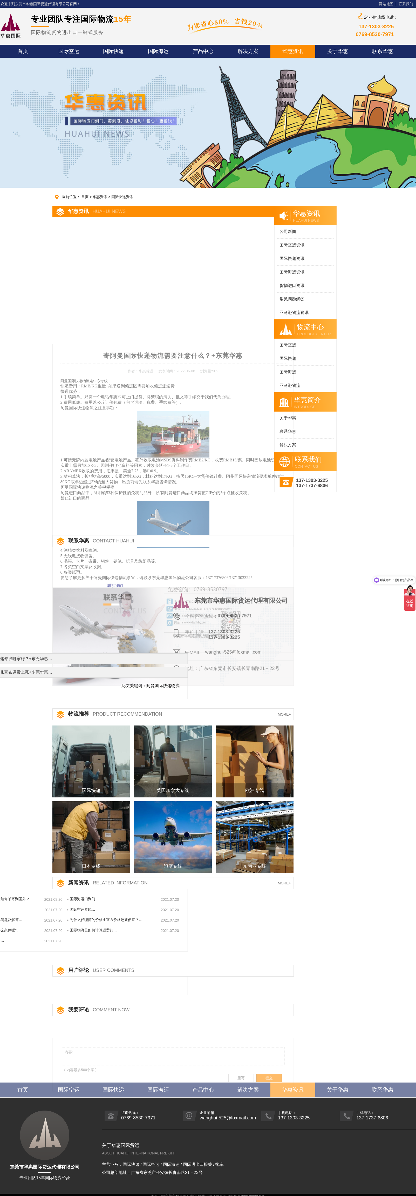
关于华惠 (253, 418)
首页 (84, 197)
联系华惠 (253, 431)
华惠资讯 (100, 197)
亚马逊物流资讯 (259, 312)
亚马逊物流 (255, 385)
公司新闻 (253, 231)
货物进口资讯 (257, 285)
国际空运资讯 (257, 245)
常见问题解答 (257, 299)
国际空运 (253, 345)
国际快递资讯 (122, 197)
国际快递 (253, 358)
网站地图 (386, 4)
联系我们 (406, 4)
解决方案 (253, 445)
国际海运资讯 (257, 272)
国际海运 (253, 372)
